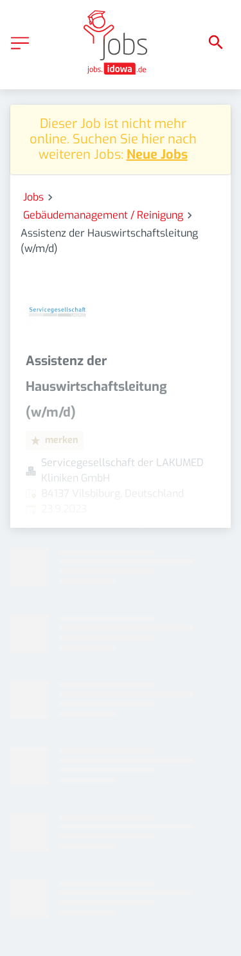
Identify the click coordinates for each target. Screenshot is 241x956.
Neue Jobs (157, 154)
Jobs (33, 197)
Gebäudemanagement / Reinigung (103, 215)
